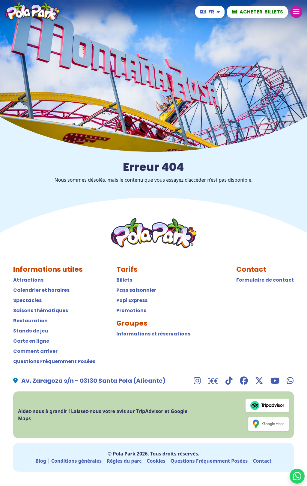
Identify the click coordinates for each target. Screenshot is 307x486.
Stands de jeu (30, 330)
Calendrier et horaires (41, 290)
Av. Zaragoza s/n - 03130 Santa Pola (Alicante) (93, 380)
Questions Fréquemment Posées (54, 361)
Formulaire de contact (265, 280)
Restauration (30, 320)
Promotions (131, 310)
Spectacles (27, 300)
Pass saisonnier (136, 290)
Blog (40, 460)
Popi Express (132, 300)
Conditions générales (76, 460)
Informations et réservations (153, 333)
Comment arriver (35, 351)
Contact (262, 460)
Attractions (28, 280)
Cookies (156, 460)
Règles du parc (124, 460)
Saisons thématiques (40, 310)
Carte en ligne (31, 341)
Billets (124, 280)
